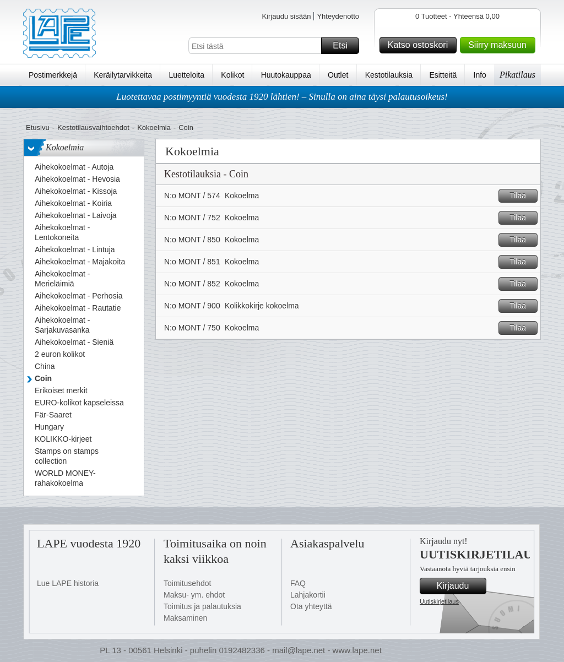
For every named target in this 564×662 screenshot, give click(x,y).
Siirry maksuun (500, 45)
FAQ (298, 583)
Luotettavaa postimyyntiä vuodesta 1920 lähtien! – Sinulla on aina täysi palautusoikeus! (282, 96)
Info (480, 74)
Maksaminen (185, 618)
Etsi (344, 45)
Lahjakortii (308, 594)
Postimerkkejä (53, 74)
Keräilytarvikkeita (123, 74)
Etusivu (38, 127)
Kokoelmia (154, 127)
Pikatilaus (517, 74)
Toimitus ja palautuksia (202, 606)
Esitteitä (443, 74)
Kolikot (232, 74)
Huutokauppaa (286, 74)
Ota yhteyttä (311, 606)
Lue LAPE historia (68, 583)
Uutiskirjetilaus (439, 601)
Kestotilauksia (389, 74)
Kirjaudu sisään (286, 16)
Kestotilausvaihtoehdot (93, 127)
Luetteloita (186, 74)
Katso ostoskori (420, 45)
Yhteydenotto (338, 16)
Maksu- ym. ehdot (194, 594)
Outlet (338, 74)
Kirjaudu (460, 586)
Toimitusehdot (187, 583)
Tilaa (521, 196)
